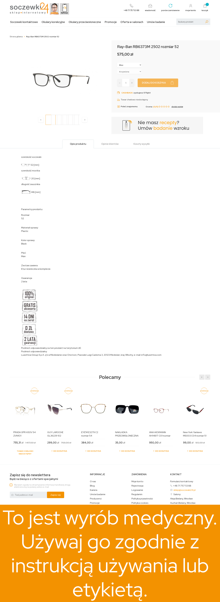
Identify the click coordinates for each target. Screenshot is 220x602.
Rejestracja (137, 485)
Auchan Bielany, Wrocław (182, 503)
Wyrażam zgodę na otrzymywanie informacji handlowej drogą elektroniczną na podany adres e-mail (42, 486)
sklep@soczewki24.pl (184, 490)
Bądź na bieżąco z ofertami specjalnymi (34, 476)
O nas (93, 481)
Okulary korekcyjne (53, 22)
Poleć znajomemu (127, 106)
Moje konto (137, 481)
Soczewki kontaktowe (24, 22)
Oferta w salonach (132, 22)
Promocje (110, 22)
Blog (92, 485)
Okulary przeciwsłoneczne (84, 22)
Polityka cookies (139, 503)
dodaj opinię (177, 106)
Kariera (93, 490)
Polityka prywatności (142, 498)
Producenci (96, 498)
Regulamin (136, 494)
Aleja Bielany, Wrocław (181, 498)
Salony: (177, 494)
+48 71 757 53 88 (182, 485)
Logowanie (137, 490)
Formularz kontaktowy (181, 481)
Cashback (127, 92)
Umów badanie (156, 22)
